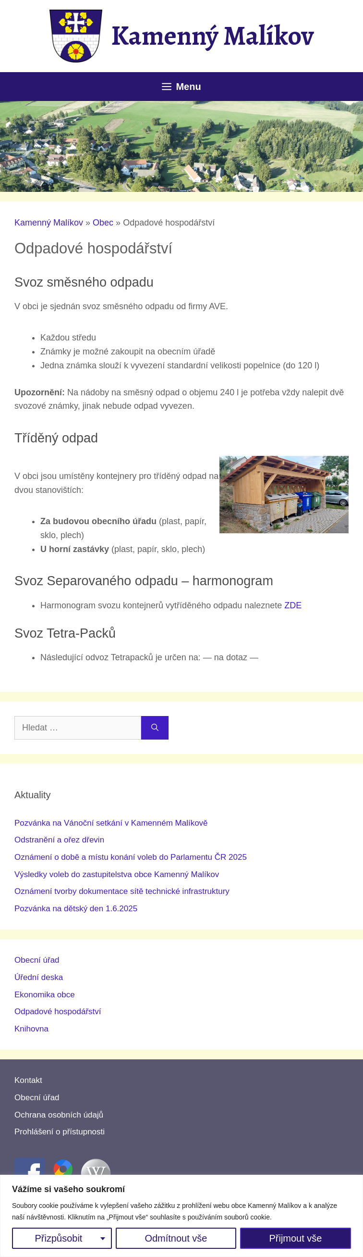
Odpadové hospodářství (57, 1011)
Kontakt (28, 1080)
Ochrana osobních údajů (58, 1114)
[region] (181, 1216)
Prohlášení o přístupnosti (59, 1131)
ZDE (293, 605)
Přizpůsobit (58, 1238)
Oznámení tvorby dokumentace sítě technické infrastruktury (122, 891)
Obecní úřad (37, 960)
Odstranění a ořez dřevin (59, 839)
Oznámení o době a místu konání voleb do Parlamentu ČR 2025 (130, 857)
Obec (103, 222)
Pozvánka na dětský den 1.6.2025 (75, 908)
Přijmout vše (295, 1238)
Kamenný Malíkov (212, 35)
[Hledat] (155, 728)
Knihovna (31, 1028)
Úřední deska (38, 977)
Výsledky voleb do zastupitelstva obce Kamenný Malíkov (116, 874)
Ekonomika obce (44, 994)
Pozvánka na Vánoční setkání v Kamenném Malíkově (111, 823)
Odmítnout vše (176, 1238)
